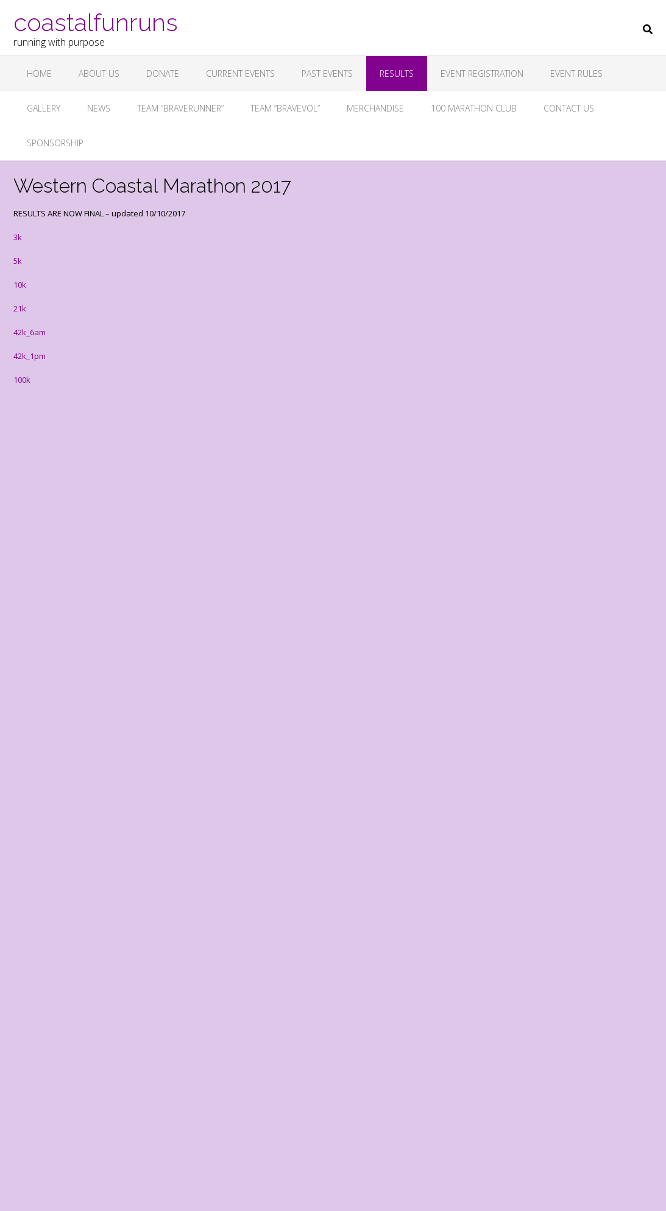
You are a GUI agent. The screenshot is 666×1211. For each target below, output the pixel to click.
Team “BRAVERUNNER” (180, 108)
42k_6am (29, 332)
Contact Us (569, 108)
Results (397, 73)
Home (39, 73)
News (98, 108)
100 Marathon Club (474, 108)
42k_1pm (29, 355)
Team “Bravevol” (285, 108)
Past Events (327, 73)
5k (17, 260)
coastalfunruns (95, 21)
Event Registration (482, 73)
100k (21, 379)
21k (19, 308)
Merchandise (375, 108)
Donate (162, 73)
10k (19, 284)
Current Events (240, 73)
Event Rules (576, 73)
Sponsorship (55, 143)
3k (17, 237)
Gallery (43, 108)
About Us (99, 73)
